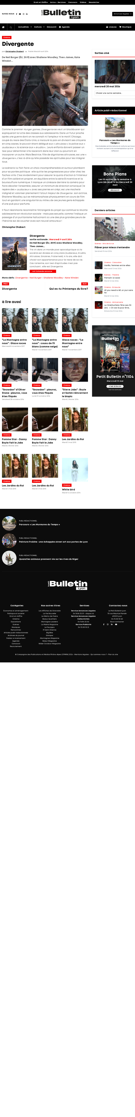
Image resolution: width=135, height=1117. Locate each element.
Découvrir (52, 27)
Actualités (23, 27)
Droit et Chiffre (41, 2)
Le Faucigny (50, 627)
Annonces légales (121, 14)
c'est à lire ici (115, 386)
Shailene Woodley (53, 278)
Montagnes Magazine (49, 638)
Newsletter (94, 2)
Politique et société (15, 613)
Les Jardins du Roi (73, 439)
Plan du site (113, 654)
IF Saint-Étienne (49, 630)
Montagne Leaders (49, 622)
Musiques (16, 627)
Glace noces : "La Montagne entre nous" (72, 343)
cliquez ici (89, 613)
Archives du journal (16, 635)
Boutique (125, 27)
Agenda (64, 27)
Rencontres (16, 630)
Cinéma (6, 37)
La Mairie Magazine (49, 624)
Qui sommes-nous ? (98, 654)
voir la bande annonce (42, 271)
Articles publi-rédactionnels (16, 632)
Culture (38, 27)
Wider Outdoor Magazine (50, 643)
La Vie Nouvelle (49, 613)
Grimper (49, 635)
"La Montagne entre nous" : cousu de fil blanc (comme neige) (45, 343)
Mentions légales (81, 654)
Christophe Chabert (14, 51)
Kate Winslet (72, 278)
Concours (72, 2)
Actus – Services (58, 2)
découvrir (115, 190)
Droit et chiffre (16, 616)
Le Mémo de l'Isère (49, 616)
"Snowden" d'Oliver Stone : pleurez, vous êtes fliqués (14, 393)
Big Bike (49, 632)
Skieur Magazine (49, 641)
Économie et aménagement (15, 611)
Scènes (16, 624)
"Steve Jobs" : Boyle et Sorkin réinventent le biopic (75, 393)
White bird (68, 490)
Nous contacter (117, 622)
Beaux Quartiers (50, 619)
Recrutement (16, 646)
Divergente (21, 278)
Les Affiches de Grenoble (50, 611)
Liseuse (111, 27)
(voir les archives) (115, 389)
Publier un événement (15, 638)
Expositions (16, 622)
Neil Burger (36, 278)
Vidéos (83, 2)
